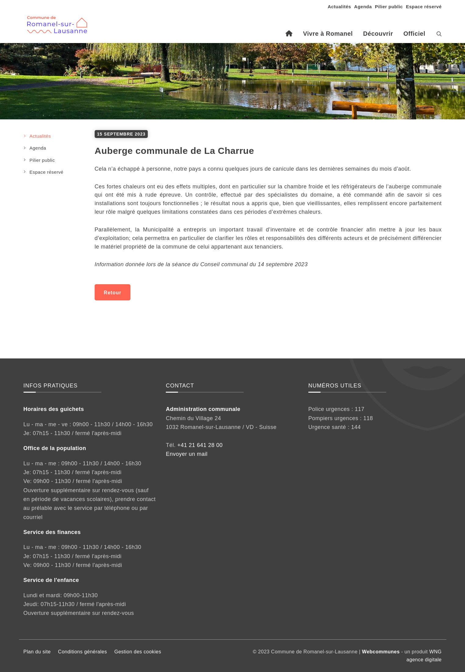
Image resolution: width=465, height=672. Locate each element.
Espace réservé (423, 6)
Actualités (339, 6)
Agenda (363, 6)
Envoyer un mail (187, 454)
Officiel (414, 33)
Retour (113, 292)
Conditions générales (82, 651)
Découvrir (378, 33)
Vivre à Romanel (328, 33)
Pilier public (389, 6)
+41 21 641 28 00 (200, 445)
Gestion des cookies (137, 651)
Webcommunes (381, 651)
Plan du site (37, 651)
